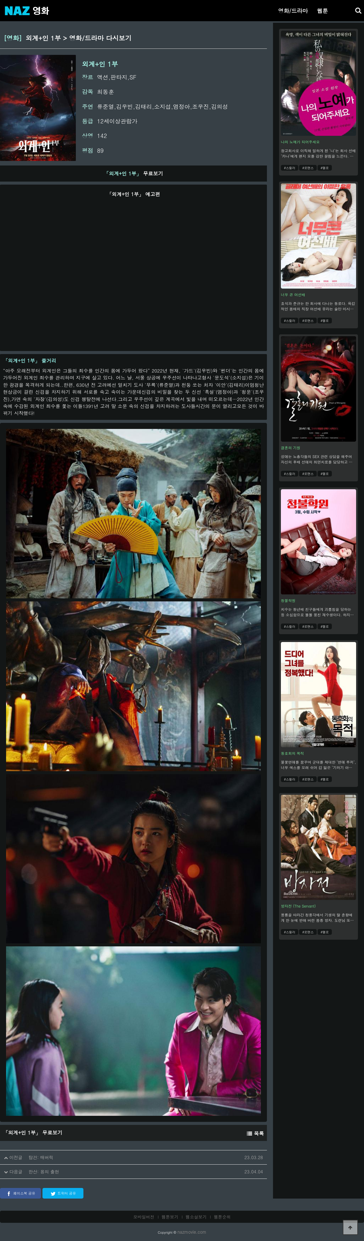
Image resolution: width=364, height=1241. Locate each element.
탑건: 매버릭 (41, 1157)
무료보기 (133, 173)
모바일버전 (143, 1217)
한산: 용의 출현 (44, 1172)
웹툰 (322, 11)
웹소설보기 (196, 1217)
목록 (255, 1133)
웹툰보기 (170, 1217)
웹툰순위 (222, 1217)
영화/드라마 (293, 11)
